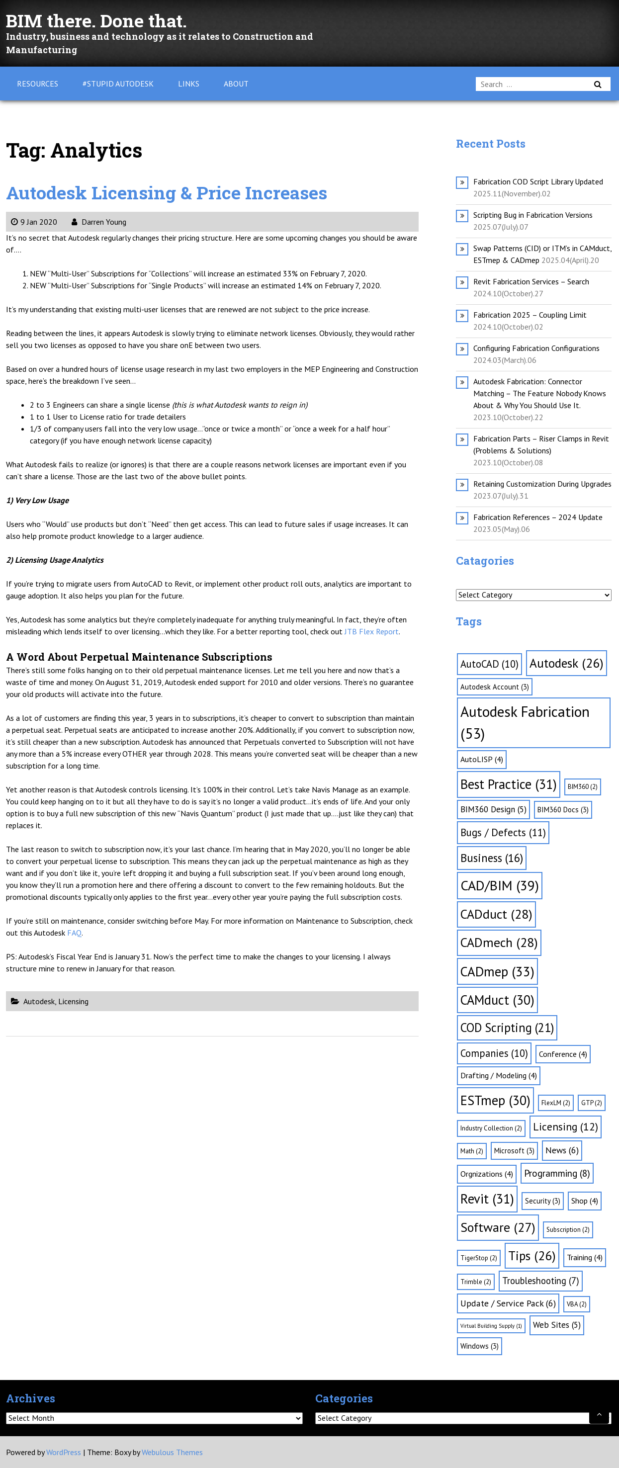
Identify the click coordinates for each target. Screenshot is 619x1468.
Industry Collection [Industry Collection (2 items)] (491, 1128)
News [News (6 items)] (562, 1150)
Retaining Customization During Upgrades (542, 484)
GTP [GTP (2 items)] (591, 1103)
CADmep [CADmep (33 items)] (497, 971)
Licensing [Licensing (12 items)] (565, 1126)
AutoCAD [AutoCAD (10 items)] (489, 664)
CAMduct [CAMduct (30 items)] (497, 999)
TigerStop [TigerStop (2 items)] (478, 1258)
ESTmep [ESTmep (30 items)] (495, 1100)
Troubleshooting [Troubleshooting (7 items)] (540, 1281)
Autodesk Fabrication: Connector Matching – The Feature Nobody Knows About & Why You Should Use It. (539, 393)
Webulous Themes (172, 1452)
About (236, 83)
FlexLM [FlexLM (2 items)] (555, 1103)
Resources (37, 83)
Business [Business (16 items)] (491, 858)
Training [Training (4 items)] (585, 1257)
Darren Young (99, 222)
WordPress (63, 1452)
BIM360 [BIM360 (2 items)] (583, 786)
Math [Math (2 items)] (471, 1151)
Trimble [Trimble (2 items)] (475, 1282)
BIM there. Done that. (106, 19)
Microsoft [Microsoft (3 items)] (514, 1150)
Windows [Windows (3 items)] (479, 1346)
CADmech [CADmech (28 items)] (499, 942)
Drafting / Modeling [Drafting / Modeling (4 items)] (498, 1075)
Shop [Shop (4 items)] (584, 1201)
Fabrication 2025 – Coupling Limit (530, 315)
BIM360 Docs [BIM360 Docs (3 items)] (563, 809)
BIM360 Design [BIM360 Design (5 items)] (493, 809)
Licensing (73, 1001)
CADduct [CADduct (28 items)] (496, 914)
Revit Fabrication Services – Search (531, 281)
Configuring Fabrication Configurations (536, 348)
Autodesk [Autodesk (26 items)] (567, 663)
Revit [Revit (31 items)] (487, 1198)
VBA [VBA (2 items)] (577, 1304)
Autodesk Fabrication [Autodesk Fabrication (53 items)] (525, 722)
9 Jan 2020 (34, 222)
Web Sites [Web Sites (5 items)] (557, 1324)
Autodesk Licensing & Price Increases (183, 191)
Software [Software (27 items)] (497, 1227)
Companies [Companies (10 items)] (494, 1053)
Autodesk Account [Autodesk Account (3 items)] (494, 686)
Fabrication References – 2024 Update (538, 517)
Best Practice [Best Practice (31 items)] (508, 784)
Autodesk (39, 1001)
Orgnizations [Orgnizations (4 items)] (486, 1174)
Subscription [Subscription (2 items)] (568, 1229)
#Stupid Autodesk (118, 83)
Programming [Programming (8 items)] (557, 1173)
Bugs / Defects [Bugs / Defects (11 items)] (503, 832)
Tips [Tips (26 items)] (532, 1255)
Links (188, 83)
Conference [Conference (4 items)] (563, 1054)
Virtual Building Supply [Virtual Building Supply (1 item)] (491, 1325)
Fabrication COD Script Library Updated (538, 181)
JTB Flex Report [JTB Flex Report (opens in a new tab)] (372, 631)
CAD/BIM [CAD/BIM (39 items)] (499, 885)
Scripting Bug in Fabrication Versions (533, 215)
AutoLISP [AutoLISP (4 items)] (481, 759)
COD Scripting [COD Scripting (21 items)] (507, 1028)
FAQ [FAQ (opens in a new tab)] (74, 933)
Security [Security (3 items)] (542, 1201)
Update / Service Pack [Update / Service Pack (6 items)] (508, 1303)
